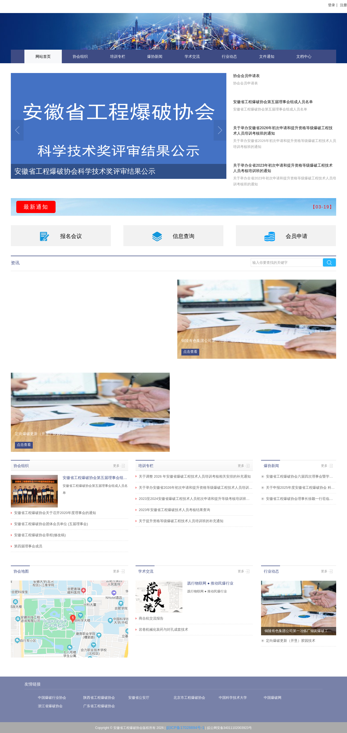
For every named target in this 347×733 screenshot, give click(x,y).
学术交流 (192, 56)
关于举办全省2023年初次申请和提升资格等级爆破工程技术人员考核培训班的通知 (283, 168)
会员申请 (286, 236)
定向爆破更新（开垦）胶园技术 (290, 641)
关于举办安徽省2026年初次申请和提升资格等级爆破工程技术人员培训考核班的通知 (283, 130)
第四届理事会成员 (28, 546)
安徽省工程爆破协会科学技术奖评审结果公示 (84, 171)
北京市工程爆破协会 (189, 698)
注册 (343, 5)
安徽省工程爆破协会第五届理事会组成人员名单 (273, 102)
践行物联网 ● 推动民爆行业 (210, 583)
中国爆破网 (272, 698)
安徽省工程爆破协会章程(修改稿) (40, 535)
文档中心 (303, 56)
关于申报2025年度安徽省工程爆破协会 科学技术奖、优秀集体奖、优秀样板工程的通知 (301, 488)
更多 (119, 466)
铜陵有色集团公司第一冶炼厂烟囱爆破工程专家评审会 (300, 631)
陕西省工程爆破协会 (99, 698)
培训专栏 (117, 56)
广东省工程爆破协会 (99, 706)
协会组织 (80, 56)
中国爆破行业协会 (52, 698)
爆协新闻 (154, 56)
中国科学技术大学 (233, 698)
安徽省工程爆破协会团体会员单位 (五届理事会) (51, 524)
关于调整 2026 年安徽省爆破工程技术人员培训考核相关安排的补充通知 (195, 476)
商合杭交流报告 (151, 618)
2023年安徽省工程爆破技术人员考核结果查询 (174, 510)
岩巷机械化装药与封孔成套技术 (163, 629)
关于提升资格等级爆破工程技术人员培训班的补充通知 (181, 521)
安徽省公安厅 (138, 698)
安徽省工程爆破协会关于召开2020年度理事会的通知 (55, 513)
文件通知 (266, 56)
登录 (331, 5)
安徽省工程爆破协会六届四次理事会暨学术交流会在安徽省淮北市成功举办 (301, 476)
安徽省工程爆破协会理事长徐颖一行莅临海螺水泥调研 (301, 499)
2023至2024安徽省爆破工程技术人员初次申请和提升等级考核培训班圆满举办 (196, 499)
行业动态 (229, 56)
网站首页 (43, 56)
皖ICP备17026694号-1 (185, 727)
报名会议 (61, 236)
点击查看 (190, 352)
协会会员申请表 (246, 76)
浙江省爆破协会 (50, 706)
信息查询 (173, 236)
